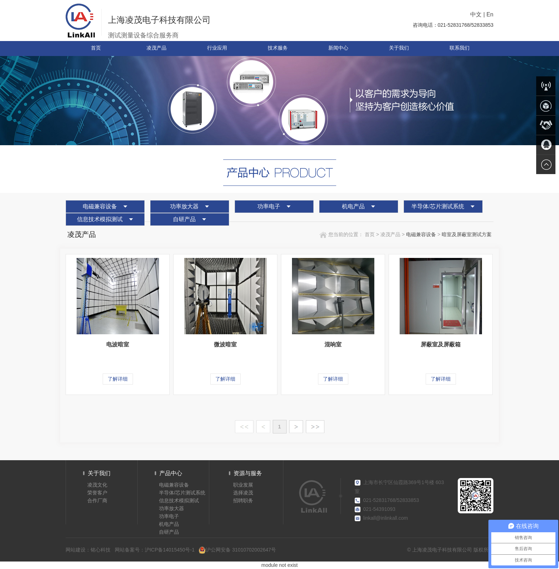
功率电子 (268, 206)
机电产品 (353, 206)
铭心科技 (101, 550)
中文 (476, 14)
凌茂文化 (97, 485)
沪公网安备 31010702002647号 (237, 550)
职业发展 (243, 485)
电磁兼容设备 (100, 206)
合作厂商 (97, 500)
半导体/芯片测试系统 (437, 206)
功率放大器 (184, 206)
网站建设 (76, 550)
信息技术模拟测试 (100, 219)
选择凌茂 (243, 493)
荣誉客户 (97, 493)
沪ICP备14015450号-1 (170, 550)
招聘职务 (243, 500)
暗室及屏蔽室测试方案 (467, 234)
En (489, 14)
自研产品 (184, 219)
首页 (369, 234)
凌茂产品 (391, 234)
